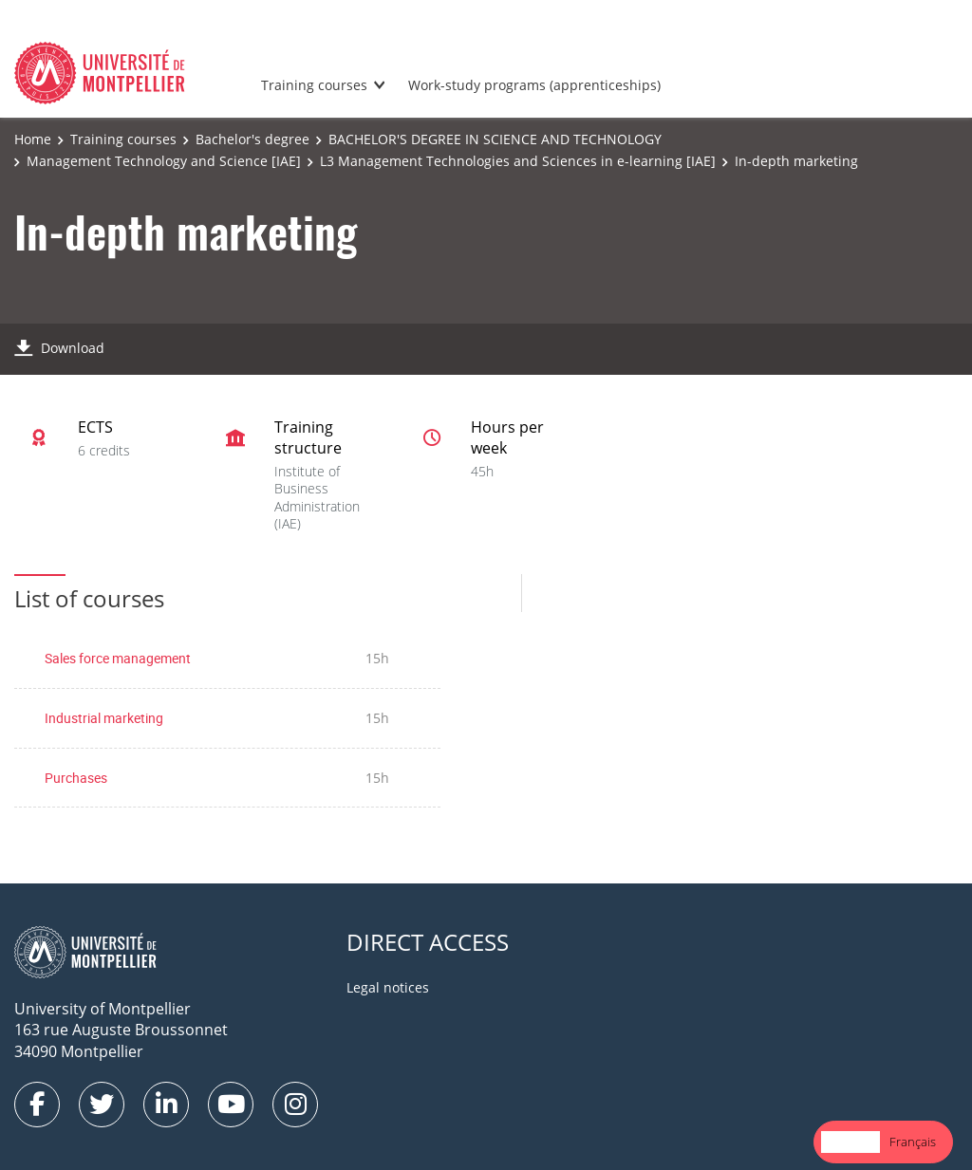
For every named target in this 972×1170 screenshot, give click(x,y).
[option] (912, 1142)
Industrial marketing (104, 718)
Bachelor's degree (252, 139)
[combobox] (850, 1142)
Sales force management (118, 658)
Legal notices (387, 987)
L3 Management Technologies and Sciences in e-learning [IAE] (518, 161)
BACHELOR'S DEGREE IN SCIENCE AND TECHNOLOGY (495, 139)
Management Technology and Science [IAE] (164, 161)
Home (32, 139)
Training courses (314, 85)
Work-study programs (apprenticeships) (534, 85)
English (850, 1141)
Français (912, 1141)
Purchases (76, 778)
